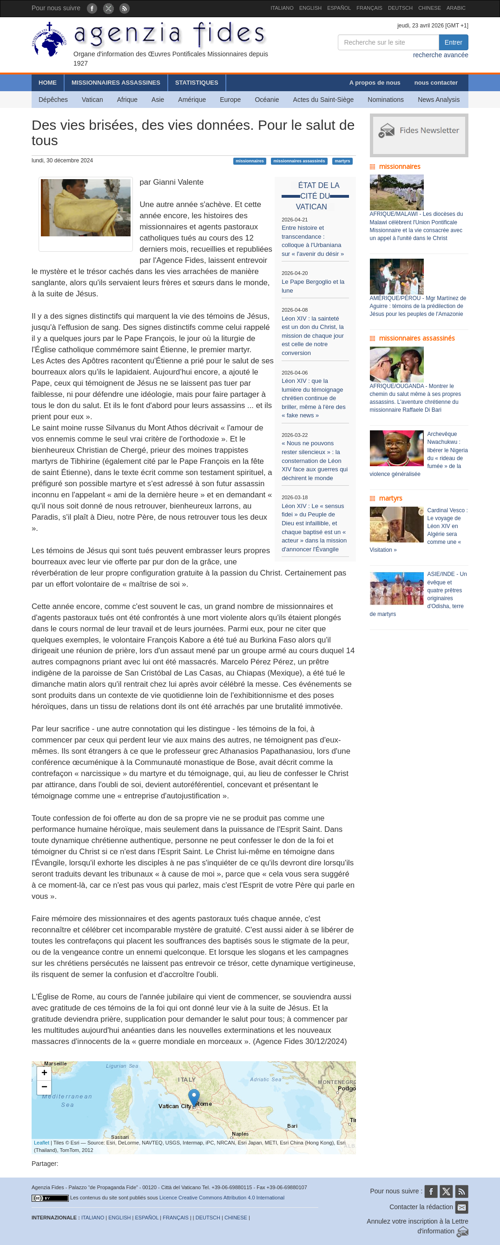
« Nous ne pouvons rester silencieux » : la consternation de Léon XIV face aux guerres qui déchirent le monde (315, 460)
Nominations (386, 99)
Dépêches (53, 99)
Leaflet (41, 1142)
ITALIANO (282, 8)
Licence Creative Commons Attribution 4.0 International (221, 1197)
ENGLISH (310, 8)
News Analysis (439, 99)
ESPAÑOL (339, 8)
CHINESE (429, 8)
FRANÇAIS (369, 8)
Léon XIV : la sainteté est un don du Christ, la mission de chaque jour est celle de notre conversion (313, 335)
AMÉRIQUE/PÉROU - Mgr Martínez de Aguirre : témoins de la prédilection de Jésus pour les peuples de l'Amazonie (418, 306)
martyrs (342, 161)
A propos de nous (375, 82)
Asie (157, 99)
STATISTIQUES (196, 82)
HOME (48, 82)
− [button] (44, 1088)
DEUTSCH (400, 8)
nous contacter (436, 82)
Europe (230, 99)
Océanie (267, 99)
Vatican (92, 99)
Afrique (127, 99)
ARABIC (456, 8)
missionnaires (250, 161)
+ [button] (44, 1074)
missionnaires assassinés (299, 161)
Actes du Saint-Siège (323, 99)
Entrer (453, 42)
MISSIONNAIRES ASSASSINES (116, 82)
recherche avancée (440, 55)
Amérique (192, 99)
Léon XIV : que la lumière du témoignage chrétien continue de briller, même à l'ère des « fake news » (314, 398)
